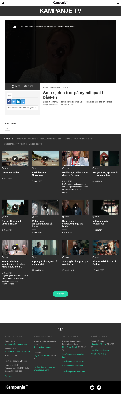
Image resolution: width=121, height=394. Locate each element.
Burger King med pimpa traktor (11, 222)
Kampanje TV (61, 10)
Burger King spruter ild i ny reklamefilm (105, 173)
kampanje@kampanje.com (16, 344)
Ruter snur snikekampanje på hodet (42, 224)
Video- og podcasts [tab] (78, 138)
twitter (92, 387)
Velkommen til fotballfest (100, 222)
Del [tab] (9, 95)
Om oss (8, 376)
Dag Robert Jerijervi (42, 356)
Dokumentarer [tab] (14, 144)
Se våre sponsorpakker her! (74, 371)
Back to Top (60, 329)
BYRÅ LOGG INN (98, 354)
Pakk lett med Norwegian (39, 173)
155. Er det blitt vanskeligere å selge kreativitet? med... (13, 264)
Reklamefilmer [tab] (50, 138)
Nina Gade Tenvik (69, 347)
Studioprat (48, 87)
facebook (99, 387)
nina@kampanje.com (100, 350)
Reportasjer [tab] (26, 138)
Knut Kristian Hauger (42, 347)
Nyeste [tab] (8, 138)
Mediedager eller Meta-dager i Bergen (75, 173)
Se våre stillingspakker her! (74, 362)
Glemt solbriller (10, 172)
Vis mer (60, 294)
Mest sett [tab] (35, 144)
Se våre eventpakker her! (72, 366)
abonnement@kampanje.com (17, 351)
